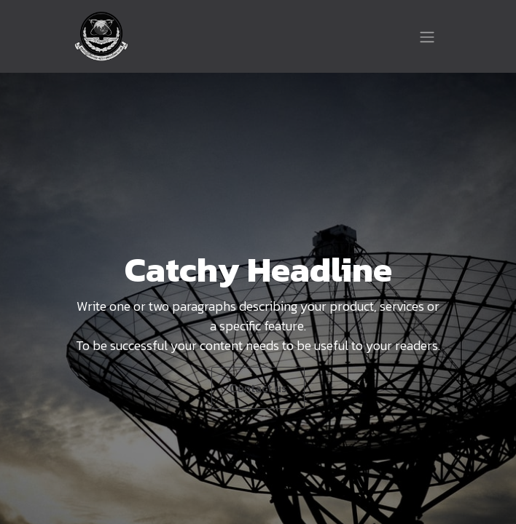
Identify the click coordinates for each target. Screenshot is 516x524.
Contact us (258, 388)
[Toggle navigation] (427, 36)
